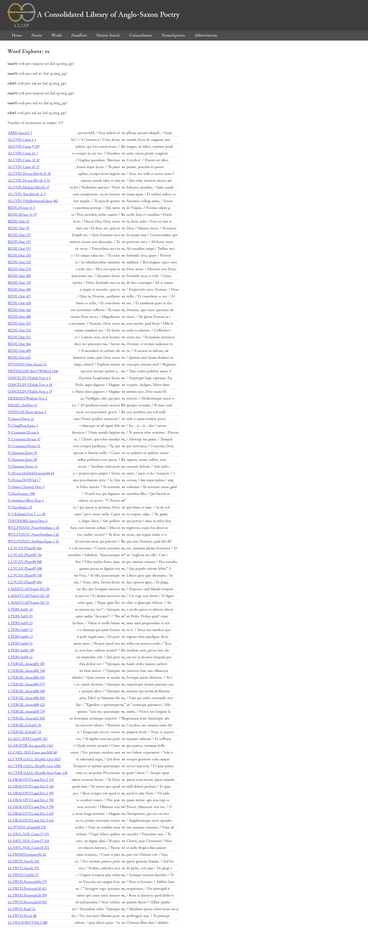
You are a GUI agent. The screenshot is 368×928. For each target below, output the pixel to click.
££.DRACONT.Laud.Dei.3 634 (31, 820)
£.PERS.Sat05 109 (21, 650)
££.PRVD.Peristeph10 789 (27, 895)
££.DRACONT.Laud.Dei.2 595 (31, 793)
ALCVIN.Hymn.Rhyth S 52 (29, 180)
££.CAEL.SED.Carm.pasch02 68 (32, 752)
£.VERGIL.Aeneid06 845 (26, 698)
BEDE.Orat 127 (19, 235)
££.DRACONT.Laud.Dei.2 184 (31, 786)
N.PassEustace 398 (21, 494)
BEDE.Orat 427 (19, 296)
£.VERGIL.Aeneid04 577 (26, 684)
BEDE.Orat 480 (19, 317)
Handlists (79, 35)
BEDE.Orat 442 (19, 310)
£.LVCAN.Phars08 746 (25, 555)
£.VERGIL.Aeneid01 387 (26, 664)
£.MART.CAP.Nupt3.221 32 (28, 596)
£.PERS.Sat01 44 (20, 609)
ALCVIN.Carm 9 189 (23, 146)
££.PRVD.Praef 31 (21, 909)
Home (17, 35)
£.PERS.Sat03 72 (20, 630)
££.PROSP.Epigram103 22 (27, 854)
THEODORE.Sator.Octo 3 (27, 521)
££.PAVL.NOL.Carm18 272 (28, 848)
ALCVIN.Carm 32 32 (23, 160)
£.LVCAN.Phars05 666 (25, 548)
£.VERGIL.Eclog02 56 (24, 725)
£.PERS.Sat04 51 (20, 643)
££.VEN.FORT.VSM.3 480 (27, 922)
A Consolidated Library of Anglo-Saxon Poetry (94, 14)
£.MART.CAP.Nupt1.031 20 (28, 589)
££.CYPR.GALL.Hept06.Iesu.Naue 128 (37, 773)
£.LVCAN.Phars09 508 (25, 568)
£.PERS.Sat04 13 (20, 636)
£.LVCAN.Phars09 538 (25, 575)
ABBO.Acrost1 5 (20, 133)
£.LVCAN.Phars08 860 (25, 562)
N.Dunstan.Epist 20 (22, 459)
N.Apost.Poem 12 (21, 419)
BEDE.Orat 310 (19, 282)
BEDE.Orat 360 (19, 289)
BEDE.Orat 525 (19, 323)
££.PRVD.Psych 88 (22, 916)
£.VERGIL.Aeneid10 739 (26, 711)
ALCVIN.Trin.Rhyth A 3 (26, 194)
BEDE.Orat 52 (18, 221)
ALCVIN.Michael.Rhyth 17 (28, 187)
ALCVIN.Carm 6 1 (22, 139)
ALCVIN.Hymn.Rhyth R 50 (29, 174)
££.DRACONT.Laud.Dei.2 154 (31, 779)
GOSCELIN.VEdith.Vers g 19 (30, 391)
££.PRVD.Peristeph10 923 (27, 902)
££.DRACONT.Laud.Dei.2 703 (31, 800)
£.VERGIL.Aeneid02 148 (26, 671)
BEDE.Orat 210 (19, 255)
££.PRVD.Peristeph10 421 (27, 888)
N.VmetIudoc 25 (20, 507)
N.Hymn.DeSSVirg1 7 (24, 480)
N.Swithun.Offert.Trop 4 (25, 500)
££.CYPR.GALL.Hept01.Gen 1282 (34, 766)
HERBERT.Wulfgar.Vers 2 (27, 398)
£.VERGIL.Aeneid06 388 (26, 691)
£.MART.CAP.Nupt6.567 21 (28, 602)
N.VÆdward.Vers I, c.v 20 (26, 514)
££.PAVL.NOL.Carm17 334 (28, 841)
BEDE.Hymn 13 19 (22, 214)
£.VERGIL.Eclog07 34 (24, 732)
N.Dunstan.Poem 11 (23, 466)
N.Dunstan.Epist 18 (22, 453)
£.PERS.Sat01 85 (20, 616)
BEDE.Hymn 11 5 (21, 208)
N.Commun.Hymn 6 (23, 432)
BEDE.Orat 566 (19, 344)
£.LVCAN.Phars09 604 (25, 582)
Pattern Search (108, 35)
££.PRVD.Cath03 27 (23, 875)
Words (56, 35)
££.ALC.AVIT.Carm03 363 (27, 739)
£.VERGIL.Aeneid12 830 (26, 718)
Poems (36, 35)
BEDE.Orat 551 (19, 337)
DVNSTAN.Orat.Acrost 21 (27, 364)
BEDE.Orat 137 (19, 242)
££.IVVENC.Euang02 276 (27, 827)
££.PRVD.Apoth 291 (23, 868)
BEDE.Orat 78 (18, 228)
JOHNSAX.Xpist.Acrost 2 (27, 412)
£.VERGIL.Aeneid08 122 (26, 705)
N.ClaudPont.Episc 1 (23, 425)
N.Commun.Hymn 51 (24, 446)
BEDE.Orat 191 (19, 248)
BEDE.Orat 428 (19, 303)
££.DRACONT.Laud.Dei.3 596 (31, 807)
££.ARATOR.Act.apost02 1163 (30, 745)
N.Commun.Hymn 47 (24, 439)
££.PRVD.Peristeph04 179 (27, 882)
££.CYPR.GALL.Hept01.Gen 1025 (34, 759)
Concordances (140, 35)
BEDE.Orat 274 (19, 269)
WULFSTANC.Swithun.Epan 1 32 (33, 541)
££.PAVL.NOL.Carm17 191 (28, 834)
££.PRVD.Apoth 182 (23, 861)
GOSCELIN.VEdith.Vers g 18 (30, 385)
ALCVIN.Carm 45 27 (23, 167)
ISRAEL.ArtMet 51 (22, 405)
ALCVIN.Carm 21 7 (23, 153)
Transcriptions (173, 35)
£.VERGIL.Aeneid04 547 (26, 677)
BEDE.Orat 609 (19, 351)
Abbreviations (205, 35)
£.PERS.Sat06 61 (20, 657)
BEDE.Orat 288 (19, 276)
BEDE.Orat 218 (19, 262)
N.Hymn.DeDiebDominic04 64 (31, 473)
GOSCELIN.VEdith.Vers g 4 (29, 378)
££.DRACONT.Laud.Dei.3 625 (31, 813)
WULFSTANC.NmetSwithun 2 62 (33, 534)
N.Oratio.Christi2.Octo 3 (26, 487)
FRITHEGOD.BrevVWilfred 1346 (33, 371)
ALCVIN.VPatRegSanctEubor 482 (33, 201)
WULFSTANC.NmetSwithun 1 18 (33, 528)
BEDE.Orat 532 (19, 330)
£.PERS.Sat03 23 (20, 623)
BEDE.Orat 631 (19, 357)
